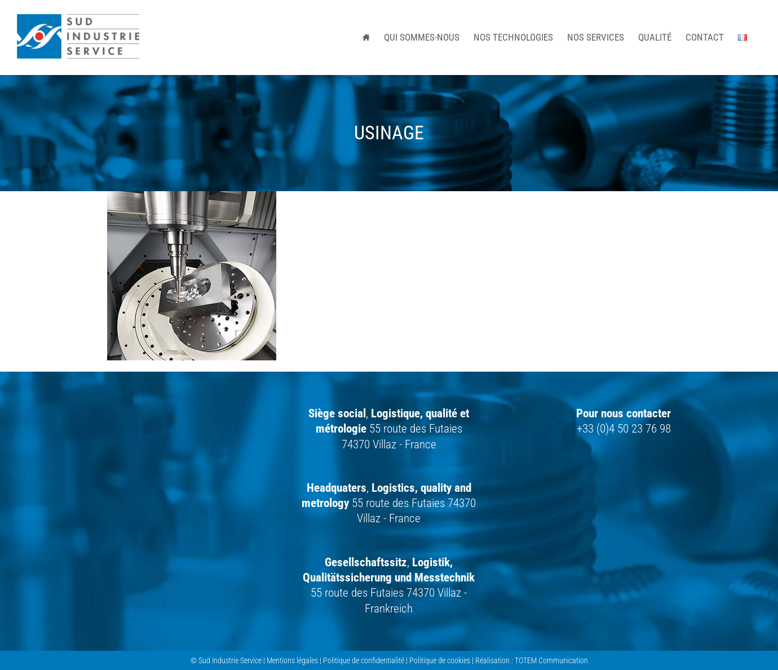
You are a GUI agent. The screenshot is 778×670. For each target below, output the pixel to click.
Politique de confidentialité (363, 660)
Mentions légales (292, 660)
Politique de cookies (439, 660)
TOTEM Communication (551, 660)
